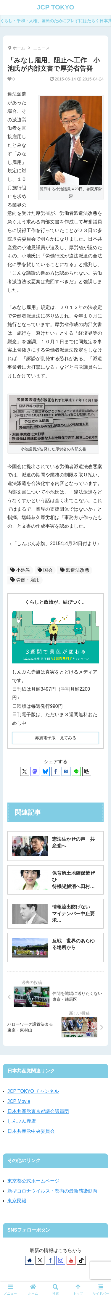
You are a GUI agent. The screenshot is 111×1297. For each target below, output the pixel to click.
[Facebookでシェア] (55, 771)
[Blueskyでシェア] (45, 771)
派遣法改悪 (74, 570)
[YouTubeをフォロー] (71, 1260)
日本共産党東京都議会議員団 (38, 1111)
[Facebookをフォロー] (50, 1260)
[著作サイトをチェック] (29, 1260)
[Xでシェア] (24, 771)
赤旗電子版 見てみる (55, 737)
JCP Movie (18, 1101)
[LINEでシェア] (76, 771)
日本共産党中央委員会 (31, 1131)
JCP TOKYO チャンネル (33, 1091)
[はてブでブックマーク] (66, 771)
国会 (45, 570)
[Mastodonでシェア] (34, 771)
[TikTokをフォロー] (81, 1260)
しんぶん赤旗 (21, 1121)
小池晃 (20, 570)
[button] (86, 771)
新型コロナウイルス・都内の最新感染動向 (52, 1190)
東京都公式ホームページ (33, 1180)
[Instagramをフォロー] (60, 1260)
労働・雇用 (25, 579)
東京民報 (16, 1200)
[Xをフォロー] (40, 1260)
